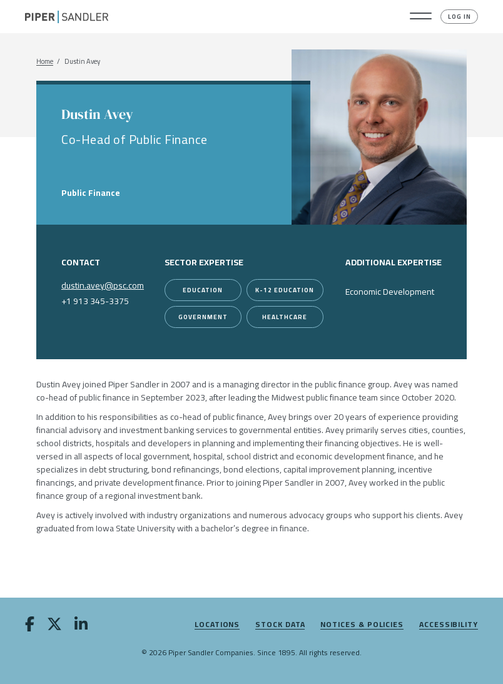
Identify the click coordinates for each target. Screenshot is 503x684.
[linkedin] (81, 626)
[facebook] (29, 626)
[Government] (203, 317)
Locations (217, 625)
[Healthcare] (284, 317)
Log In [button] (459, 17)
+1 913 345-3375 (95, 301)
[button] (421, 17)
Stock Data (280, 625)
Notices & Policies (362, 625)
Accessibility (448, 625)
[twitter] (54, 626)
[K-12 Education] (284, 290)
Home (44, 62)
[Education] (203, 290)
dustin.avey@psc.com (102, 285)
